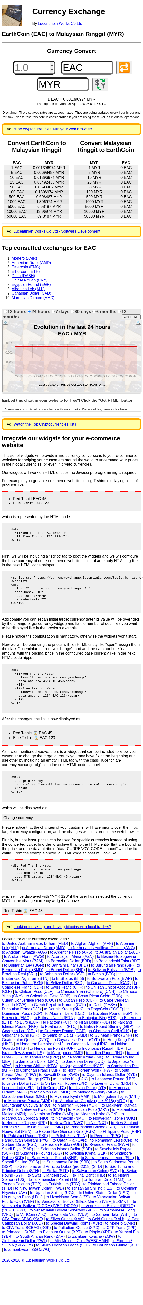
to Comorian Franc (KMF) (38, 1097)
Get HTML (131, 317)
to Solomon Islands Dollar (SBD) (64, 1176)
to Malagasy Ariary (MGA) (96, 1119)
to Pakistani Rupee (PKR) (26, 1163)
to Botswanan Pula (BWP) (109, 1005)
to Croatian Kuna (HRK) (87, 1071)
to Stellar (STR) (55, 1198)
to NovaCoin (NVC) (66, 1150)
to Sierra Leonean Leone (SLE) (63, 1272)
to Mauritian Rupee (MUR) (75, 1132)
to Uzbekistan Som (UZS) (68, 1224)
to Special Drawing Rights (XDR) (74, 1250)
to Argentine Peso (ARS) (71, 979)
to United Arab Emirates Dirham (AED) (35, 970)
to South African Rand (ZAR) (40, 1263)
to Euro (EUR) (27, 1049)
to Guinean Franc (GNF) (111, 1062)
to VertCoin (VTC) (31, 1241)
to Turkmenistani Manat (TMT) (55, 1206)
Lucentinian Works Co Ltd (60, 23)
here (123, 409)
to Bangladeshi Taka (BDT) (117, 988)
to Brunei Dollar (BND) (65, 997)
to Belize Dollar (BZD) (65, 1010)
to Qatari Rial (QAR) (70, 1167)
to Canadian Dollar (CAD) (109, 1010)
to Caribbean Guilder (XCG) (117, 1272)
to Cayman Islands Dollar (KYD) (109, 1102)
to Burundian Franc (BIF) (112, 992)
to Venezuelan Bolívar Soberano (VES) (63, 1237)
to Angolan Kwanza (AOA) (24, 979)
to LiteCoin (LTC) (51, 1115)
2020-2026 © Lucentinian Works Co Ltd (36, 1287)
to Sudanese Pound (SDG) (39, 1180)
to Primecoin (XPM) (19, 1259)
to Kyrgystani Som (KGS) (82, 1093)
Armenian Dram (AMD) (31, 263)
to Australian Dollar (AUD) (117, 979)
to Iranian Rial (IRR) (42, 1084)
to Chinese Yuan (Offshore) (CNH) (86, 1018)
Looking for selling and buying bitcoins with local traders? (62, 954)
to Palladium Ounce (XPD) (76, 1255)
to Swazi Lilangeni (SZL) (48, 1202)
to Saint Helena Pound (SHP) (52, 1185)
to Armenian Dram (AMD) (43, 975)
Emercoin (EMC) (26, 267)
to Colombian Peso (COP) (48, 1023)
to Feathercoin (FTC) (59, 1053)
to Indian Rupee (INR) (105, 1080)
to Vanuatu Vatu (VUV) (69, 1241)
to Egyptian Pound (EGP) (110, 1040)
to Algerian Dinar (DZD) (65, 1040)
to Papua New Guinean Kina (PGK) (65, 1158)
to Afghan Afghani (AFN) (92, 970)
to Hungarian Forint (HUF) (52, 1075)
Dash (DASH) (23, 276)
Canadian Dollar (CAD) (31, 293)
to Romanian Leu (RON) (111, 1167)
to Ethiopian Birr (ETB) (97, 1045)
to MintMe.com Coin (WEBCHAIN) (79, 1268)
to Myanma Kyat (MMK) (70, 1123)
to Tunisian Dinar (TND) (104, 1206)
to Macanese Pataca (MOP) (28, 1128)
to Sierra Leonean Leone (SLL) (107, 1185)
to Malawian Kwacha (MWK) (40, 1136)
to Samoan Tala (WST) (111, 1241)
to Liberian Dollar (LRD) (110, 1110)
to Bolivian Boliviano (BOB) (111, 997)
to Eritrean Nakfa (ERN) (54, 1045)
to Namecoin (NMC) (68, 1145)
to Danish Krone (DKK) (63, 1036)
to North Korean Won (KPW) (87, 1097)
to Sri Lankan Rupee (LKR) (64, 1110)
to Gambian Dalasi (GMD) (65, 1062)
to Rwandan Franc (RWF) (107, 1171)
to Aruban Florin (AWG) (24, 983)
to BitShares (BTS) (68, 1005)
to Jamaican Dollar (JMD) (36, 1088)
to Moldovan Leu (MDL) (50, 1119)
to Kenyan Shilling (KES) (36, 1093)
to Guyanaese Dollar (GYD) (76, 1067)
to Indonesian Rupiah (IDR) (101, 1075)
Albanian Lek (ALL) (28, 289)
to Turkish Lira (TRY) (62, 1211)
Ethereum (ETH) (26, 271)
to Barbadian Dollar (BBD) (68, 988)
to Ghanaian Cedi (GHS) (110, 1058)
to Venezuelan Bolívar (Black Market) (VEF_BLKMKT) (83, 1228)
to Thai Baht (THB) (89, 1202)
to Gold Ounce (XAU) (106, 1246)
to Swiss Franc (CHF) (64, 1014)
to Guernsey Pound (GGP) (63, 1058)
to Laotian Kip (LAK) (70, 1106)
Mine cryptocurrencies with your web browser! (53, 129)
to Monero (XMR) (120, 1250)
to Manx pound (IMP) (65, 1080)
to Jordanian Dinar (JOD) (83, 1088)
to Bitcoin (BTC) (101, 1001)
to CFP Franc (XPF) (120, 1255)
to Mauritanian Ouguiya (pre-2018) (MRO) (91, 1128)
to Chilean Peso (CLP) (34, 1018)
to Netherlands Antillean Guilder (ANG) (101, 975)
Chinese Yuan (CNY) (29, 280)
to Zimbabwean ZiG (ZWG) (27, 1276)
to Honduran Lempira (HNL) (39, 1071)
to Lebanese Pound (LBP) (113, 1106)
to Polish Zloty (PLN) (69, 1163)
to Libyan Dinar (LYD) (87, 1115)
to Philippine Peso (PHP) (119, 1158)
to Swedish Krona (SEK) (86, 1180)
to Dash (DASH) (103, 1032)
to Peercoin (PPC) (105, 1163)
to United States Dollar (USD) (104, 1220)
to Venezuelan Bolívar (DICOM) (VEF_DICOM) (69, 1230)
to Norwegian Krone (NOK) (112, 1145)
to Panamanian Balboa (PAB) (91, 1154)
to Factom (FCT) (57, 1049)
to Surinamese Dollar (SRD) (66, 1189)
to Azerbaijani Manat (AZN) (70, 983)
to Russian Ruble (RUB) (61, 1171)
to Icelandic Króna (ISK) (82, 1084)
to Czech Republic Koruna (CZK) (58, 1032)
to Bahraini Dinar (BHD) (67, 992)
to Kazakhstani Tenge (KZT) (26, 1106)
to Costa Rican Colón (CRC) (98, 1023)
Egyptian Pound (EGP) (31, 284)
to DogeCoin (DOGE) (105, 1036)
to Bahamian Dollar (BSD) (62, 1001)
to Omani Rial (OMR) (45, 1154)
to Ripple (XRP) (98, 1259)
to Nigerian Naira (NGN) (97, 1141)
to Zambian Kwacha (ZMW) (91, 1263)
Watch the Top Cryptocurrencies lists (45, 424)
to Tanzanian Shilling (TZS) (90, 1215)
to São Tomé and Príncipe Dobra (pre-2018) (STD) (58, 1193)
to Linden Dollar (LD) (20, 1110)
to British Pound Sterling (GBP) (106, 1053)
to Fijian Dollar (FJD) (92, 1049)
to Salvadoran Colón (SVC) (95, 1198)
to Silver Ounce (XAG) (65, 1246)
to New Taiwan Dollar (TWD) (39, 1215)
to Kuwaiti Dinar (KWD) (59, 1102)
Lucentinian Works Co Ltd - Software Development (57, 231)
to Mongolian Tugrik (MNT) (117, 1123)
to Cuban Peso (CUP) (78, 1027)
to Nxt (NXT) (97, 1150)
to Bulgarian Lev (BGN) (24, 992)
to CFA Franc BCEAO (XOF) (26, 1255)
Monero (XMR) (24, 258)
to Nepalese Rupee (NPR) (24, 1150)
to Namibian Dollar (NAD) (51, 1141)
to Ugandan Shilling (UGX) (53, 1220)
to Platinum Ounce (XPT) (60, 1259)
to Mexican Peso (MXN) (88, 1136)
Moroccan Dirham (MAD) (33, 298)
